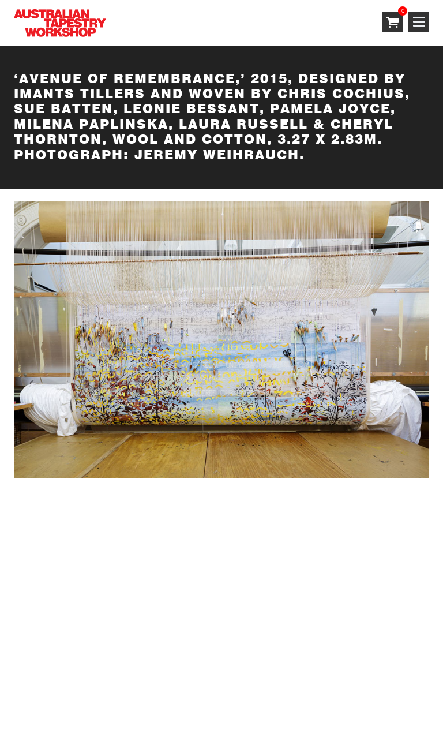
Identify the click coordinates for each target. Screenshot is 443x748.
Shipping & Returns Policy (233, 694)
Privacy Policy (137, 694)
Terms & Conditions (55, 694)
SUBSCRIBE (40, 546)
